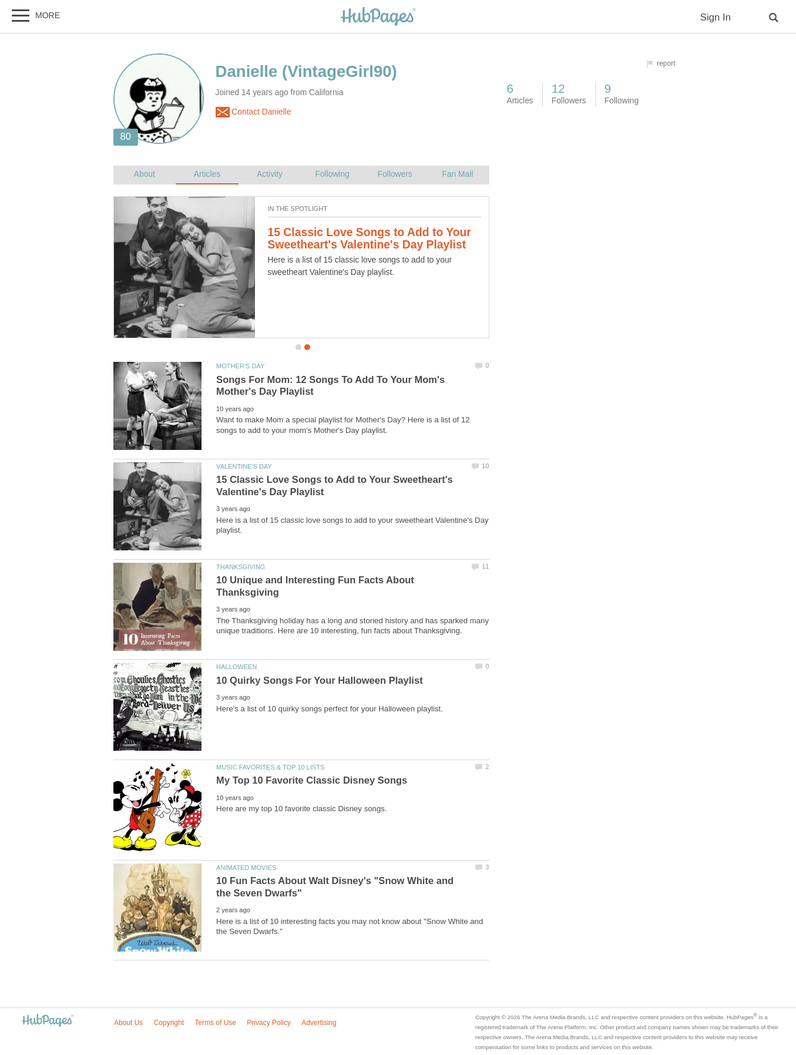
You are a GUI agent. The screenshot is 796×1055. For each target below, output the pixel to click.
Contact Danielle (253, 112)
